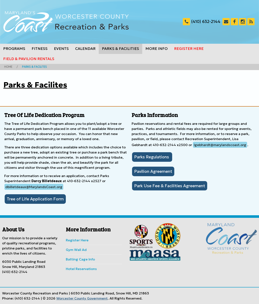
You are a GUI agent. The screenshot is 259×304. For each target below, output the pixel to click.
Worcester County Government (82, 298)
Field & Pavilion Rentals (28, 58)
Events (61, 48)
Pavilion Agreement (153, 171)
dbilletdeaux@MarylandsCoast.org (33, 187)
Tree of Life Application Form (35, 198)
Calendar (85, 48)
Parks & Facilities (120, 48)
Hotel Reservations (81, 269)
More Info (156, 48)
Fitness (40, 48)
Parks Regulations (152, 156)
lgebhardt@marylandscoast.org (220, 145)
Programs (14, 48)
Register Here (189, 48)
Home (8, 67)
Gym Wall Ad (76, 250)
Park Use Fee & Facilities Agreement (169, 185)
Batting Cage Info (80, 259)
